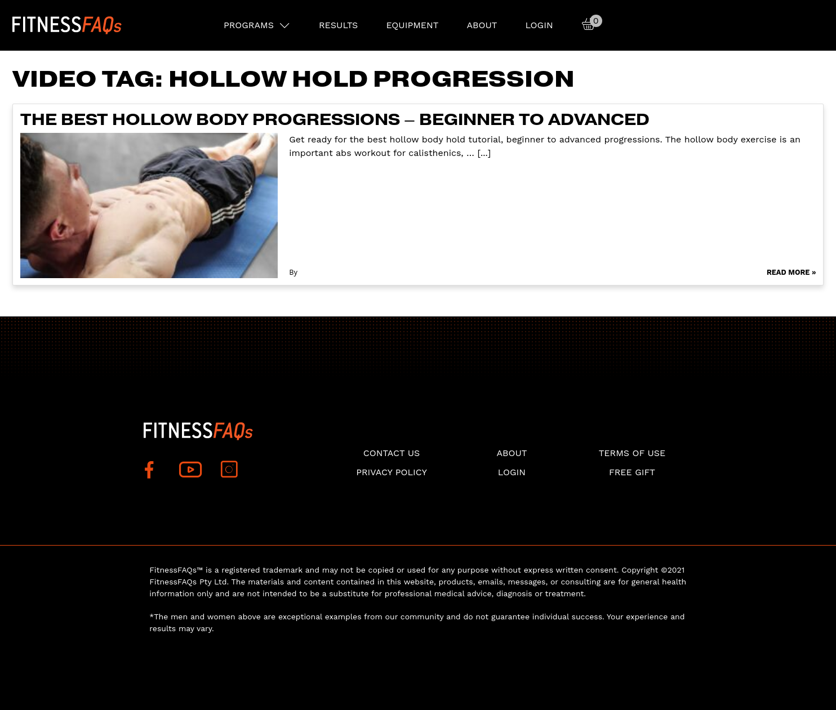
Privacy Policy (391, 472)
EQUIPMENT (412, 25)
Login (539, 25)
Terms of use (632, 453)
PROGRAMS (249, 25)
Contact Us (391, 453)
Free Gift (632, 472)
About (481, 25)
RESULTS (338, 25)
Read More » (791, 272)
